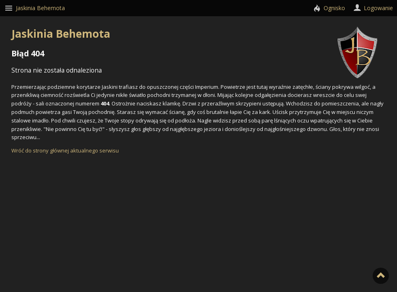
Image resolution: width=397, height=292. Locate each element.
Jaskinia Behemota (194, 33)
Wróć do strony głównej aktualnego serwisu (65, 150)
